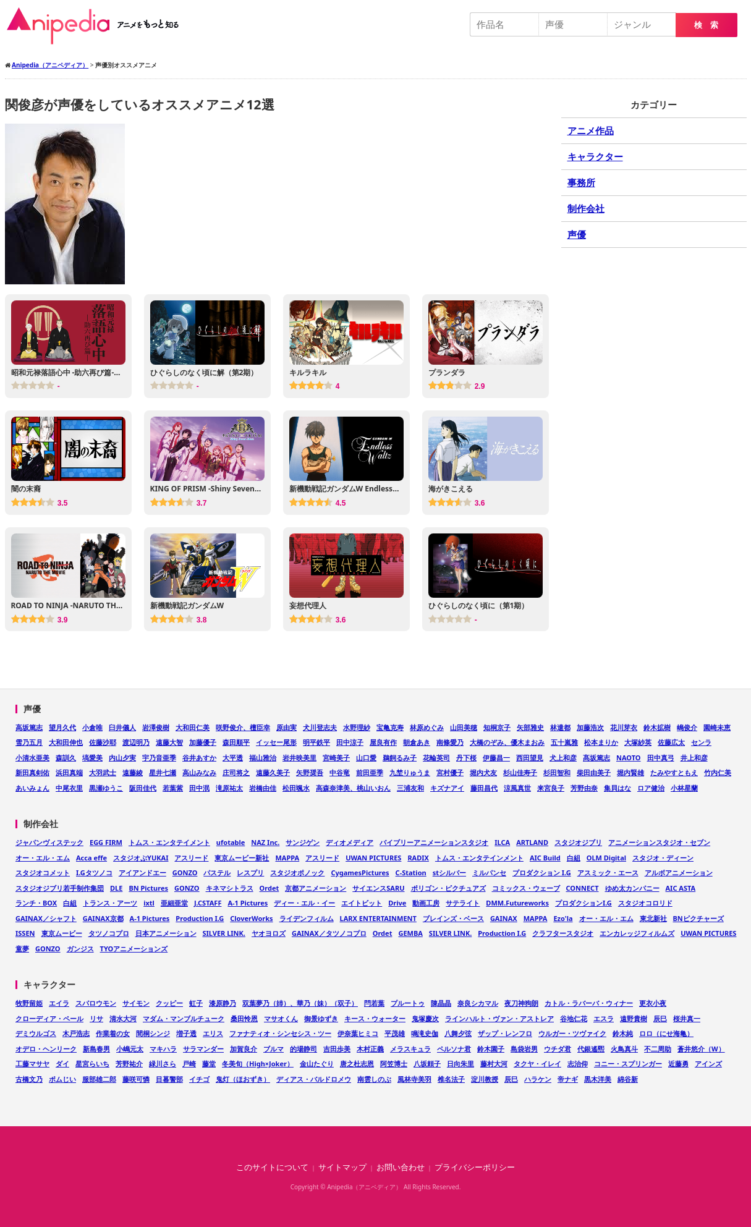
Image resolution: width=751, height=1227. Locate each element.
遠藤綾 (132, 772)
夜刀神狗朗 (521, 1003)
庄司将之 (236, 772)
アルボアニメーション (679, 872)
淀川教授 (484, 1079)
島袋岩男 (524, 1048)
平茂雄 (394, 1033)
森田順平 (236, 742)
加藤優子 (202, 742)
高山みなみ (199, 772)
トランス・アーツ (110, 902)
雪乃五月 (29, 742)
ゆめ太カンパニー (632, 888)
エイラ (59, 1003)
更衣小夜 (652, 1003)
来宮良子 (550, 787)
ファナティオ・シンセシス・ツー (280, 1033)
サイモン (136, 1003)
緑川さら (162, 1063)
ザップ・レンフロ (505, 1033)
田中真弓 (660, 757)
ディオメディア (349, 842)
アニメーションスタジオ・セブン (659, 842)
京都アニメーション (315, 888)
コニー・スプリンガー (628, 1063)
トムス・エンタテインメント (479, 857)
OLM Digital (606, 857)
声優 (576, 234)
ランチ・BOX (36, 902)
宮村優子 (450, 772)
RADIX (418, 857)
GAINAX (503, 918)
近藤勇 (678, 1063)
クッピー (169, 1003)
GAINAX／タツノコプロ (329, 933)
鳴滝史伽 (424, 1033)
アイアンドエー (142, 872)
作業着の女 (113, 1033)
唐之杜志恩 (357, 1063)
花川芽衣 (623, 727)
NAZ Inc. (265, 842)
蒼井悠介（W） (701, 1048)
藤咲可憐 (136, 1079)
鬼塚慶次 (425, 1018)
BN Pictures (148, 888)
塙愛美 (92, 757)
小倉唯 (92, 727)
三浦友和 (410, 787)
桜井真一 (686, 1018)
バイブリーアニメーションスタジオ (434, 842)
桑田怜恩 (244, 1018)
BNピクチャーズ (698, 918)
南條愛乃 (450, 742)
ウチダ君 (557, 1048)
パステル (217, 872)
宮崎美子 (336, 757)
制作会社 (586, 208)
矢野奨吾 (309, 772)
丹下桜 (466, 757)
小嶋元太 (129, 1048)
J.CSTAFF (208, 902)
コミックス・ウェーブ (526, 888)
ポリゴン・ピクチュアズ (448, 888)
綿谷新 (627, 1079)
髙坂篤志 (596, 757)
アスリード (191, 857)
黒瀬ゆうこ (106, 787)
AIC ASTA (681, 888)
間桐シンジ (153, 1033)
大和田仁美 (193, 727)
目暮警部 (169, 1079)
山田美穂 (463, 727)
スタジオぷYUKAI (140, 857)
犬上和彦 (563, 757)
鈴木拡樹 (657, 727)
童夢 (22, 948)
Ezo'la (562, 918)
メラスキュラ (410, 1048)
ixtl (149, 902)
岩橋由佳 (262, 787)
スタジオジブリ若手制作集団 (59, 888)
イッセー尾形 (276, 742)
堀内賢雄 (630, 772)
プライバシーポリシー (475, 1167)
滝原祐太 (229, 787)
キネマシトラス (229, 888)
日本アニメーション (166, 933)
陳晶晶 (441, 1003)
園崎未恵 (717, 727)
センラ (701, 742)
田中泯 (199, 787)
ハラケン (537, 1079)
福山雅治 (262, 757)
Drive (397, 902)
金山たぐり (317, 1063)
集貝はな (617, 787)
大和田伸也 (66, 742)
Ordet (269, 888)
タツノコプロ (108, 933)
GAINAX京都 (103, 918)
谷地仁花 (573, 1018)
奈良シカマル (477, 1003)
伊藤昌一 (496, 757)
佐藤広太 (671, 742)
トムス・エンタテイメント (169, 842)
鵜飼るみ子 (400, 757)
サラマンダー (203, 1048)
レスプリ (250, 872)
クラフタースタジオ (562, 933)
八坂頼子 (427, 1063)
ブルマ (273, 1048)
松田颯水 (296, 787)
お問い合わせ (400, 1167)
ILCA (502, 842)
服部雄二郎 (99, 1079)
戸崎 (189, 1063)
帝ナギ (568, 1079)
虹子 (196, 1003)
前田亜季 (369, 772)
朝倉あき (416, 742)
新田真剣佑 (32, 772)
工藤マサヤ (32, 1063)
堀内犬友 (483, 772)
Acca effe (91, 857)
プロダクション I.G (541, 872)
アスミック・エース (608, 872)
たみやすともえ (674, 772)
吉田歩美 (336, 1048)
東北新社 (653, 918)
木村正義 (370, 1048)
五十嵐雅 (564, 742)
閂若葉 (374, 1003)
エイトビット (361, 902)
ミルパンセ (489, 872)
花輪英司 (436, 757)
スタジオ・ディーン (663, 857)
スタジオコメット (42, 872)
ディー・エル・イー (304, 902)
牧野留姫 (29, 1003)
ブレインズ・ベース (453, 918)
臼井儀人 (122, 727)
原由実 (286, 727)
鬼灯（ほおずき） (243, 1079)
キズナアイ (447, 787)
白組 (573, 857)
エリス (213, 1033)
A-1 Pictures (247, 902)
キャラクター (595, 156)
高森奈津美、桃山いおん (353, 787)
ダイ (62, 1063)
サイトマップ (342, 1167)
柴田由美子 (594, 772)
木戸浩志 (76, 1033)
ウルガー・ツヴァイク (572, 1033)
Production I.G (200, 918)
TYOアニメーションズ (134, 948)
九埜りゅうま (409, 772)
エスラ (603, 1018)
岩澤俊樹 (155, 727)
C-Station (411, 872)
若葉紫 (173, 787)
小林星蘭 (684, 787)
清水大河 (123, 1018)
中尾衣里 (69, 787)
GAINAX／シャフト (46, 918)
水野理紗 (356, 727)
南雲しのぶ (374, 1079)
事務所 (581, 182)
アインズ (708, 1063)
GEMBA (410, 933)
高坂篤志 (29, 727)
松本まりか (601, 742)
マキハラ (163, 1048)
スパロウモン (95, 1003)
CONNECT (582, 888)
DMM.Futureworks (517, 902)
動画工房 (425, 902)
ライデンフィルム (306, 918)
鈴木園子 (490, 1048)
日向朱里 (460, 1063)
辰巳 (660, 1018)
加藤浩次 (590, 727)
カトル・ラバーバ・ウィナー (589, 1003)
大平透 (233, 757)
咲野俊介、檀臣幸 (243, 727)
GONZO (185, 872)
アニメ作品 (590, 130)
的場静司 (303, 1048)
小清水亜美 (32, 757)
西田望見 (529, 757)
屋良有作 (383, 742)
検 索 (706, 25)
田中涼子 (349, 742)
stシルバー (449, 872)
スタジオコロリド (645, 902)
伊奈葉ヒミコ (357, 1033)
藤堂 (209, 1063)
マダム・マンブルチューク (183, 1018)
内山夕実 (122, 757)
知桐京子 (497, 727)
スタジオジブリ (578, 842)
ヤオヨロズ (269, 933)
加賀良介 (243, 1048)
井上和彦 (694, 757)
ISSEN (25, 933)
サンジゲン (303, 842)
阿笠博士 (393, 1063)
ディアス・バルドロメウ (313, 1079)
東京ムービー (61, 933)
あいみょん (32, 787)
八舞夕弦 (458, 1033)
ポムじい (62, 1079)
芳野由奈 (584, 787)
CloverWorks (251, 918)
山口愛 (366, 757)
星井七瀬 (162, 772)
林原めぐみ (427, 727)
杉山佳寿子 (520, 772)
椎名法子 (451, 1079)
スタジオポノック (297, 872)
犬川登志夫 (320, 727)
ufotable (230, 842)
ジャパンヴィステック (49, 842)
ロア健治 (650, 787)
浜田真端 (69, 772)
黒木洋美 (597, 1079)
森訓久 (66, 757)
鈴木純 (623, 1033)
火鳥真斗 (624, 1048)
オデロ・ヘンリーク (46, 1048)
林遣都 (560, 727)
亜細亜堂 (174, 902)
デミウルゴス (35, 1033)
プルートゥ (408, 1003)
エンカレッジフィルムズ (637, 933)
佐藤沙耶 (102, 742)
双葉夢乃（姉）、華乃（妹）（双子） (300, 1003)
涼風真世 (517, 787)
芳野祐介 (129, 1063)
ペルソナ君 (454, 1048)
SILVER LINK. (224, 933)
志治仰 (577, 1063)
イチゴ (199, 1079)
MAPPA (287, 857)
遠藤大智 (169, 742)
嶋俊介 (687, 727)
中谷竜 (339, 772)
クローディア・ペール (49, 1018)
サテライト (463, 902)
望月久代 (62, 727)
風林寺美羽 (414, 1079)
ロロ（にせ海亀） (666, 1033)
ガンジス (80, 948)
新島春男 (96, 1048)
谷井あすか (199, 757)
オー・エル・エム (42, 857)
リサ (96, 1018)
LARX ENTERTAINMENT (378, 918)
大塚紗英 (637, 742)
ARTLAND (532, 842)
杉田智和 (557, 772)
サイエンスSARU (378, 888)
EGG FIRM (106, 842)
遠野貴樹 (633, 1018)
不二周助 (657, 1048)
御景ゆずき (321, 1018)
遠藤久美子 (273, 772)
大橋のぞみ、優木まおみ (507, 742)
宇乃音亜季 (159, 757)
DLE (116, 888)
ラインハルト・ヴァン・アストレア (499, 1018)
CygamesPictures (360, 872)
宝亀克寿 (390, 727)
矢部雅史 (530, 727)
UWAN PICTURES (373, 857)
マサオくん (281, 1018)
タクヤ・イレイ (537, 1063)
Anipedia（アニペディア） (97, 26)
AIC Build (545, 857)
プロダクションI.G (583, 902)
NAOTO (628, 757)
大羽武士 (102, 772)
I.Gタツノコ (94, 872)
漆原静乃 (222, 1003)
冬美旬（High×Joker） (258, 1063)
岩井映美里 (299, 757)
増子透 (186, 1033)
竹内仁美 (717, 772)
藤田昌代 (484, 787)
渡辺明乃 (136, 742)
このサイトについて (272, 1167)
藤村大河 (493, 1063)
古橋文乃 (29, 1079)
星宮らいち (92, 1063)
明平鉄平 (316, 742)
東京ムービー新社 (241, 857)
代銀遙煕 (591, 1048)
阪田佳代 (142, 787)
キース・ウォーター (374, 1018)
